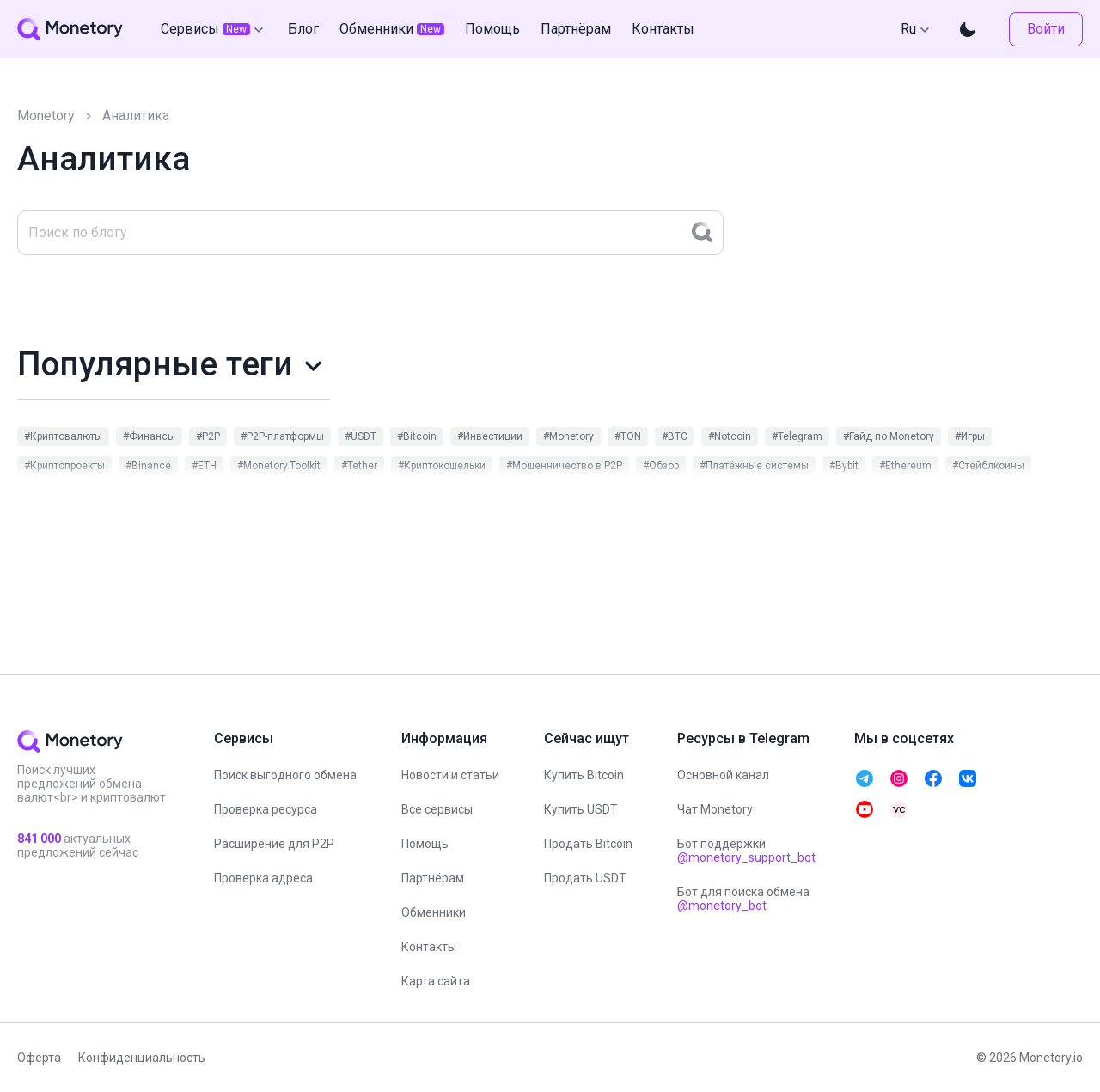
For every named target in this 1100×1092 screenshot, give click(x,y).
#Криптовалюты (63, 436)
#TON (627, 436)
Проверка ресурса (265, 809)
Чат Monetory (715, 809)
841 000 (39, 838)
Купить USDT (581, 809)
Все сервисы (437, 809)
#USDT (360, 436)
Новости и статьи (450, 775)
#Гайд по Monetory (888, 436)
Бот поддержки (746, 850)
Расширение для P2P (274, 844)
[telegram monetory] (864, 778)
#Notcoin (729, 436)
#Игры (970, 436)
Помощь (425, 844)
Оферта (39, 1058)
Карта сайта (435, 981)
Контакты (428, 947)
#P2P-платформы (282, 436)
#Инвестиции (489, 436)
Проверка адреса (263, 878)
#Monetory (568, 436)
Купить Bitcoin (584, 775)
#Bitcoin (417, 436)
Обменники (433, 912)
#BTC (675, 436)
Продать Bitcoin (588, 844)
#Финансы (149, 436)
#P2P (208, 436)
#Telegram (797, 436)
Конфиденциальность (141, 1058)
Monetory (46, 115)
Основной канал (723, 775)
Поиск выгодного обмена (285, 775)
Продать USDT (585, 878)
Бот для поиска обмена (743, 898)
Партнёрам (432, 878)
